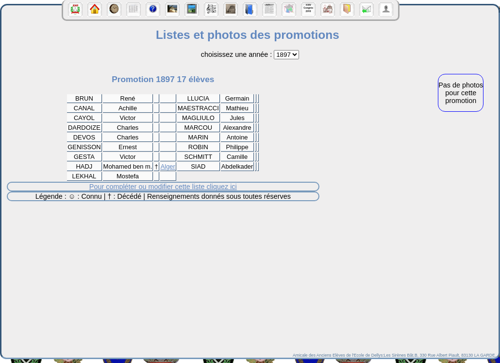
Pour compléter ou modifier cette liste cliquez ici (163, 186)
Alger (168, 166)
